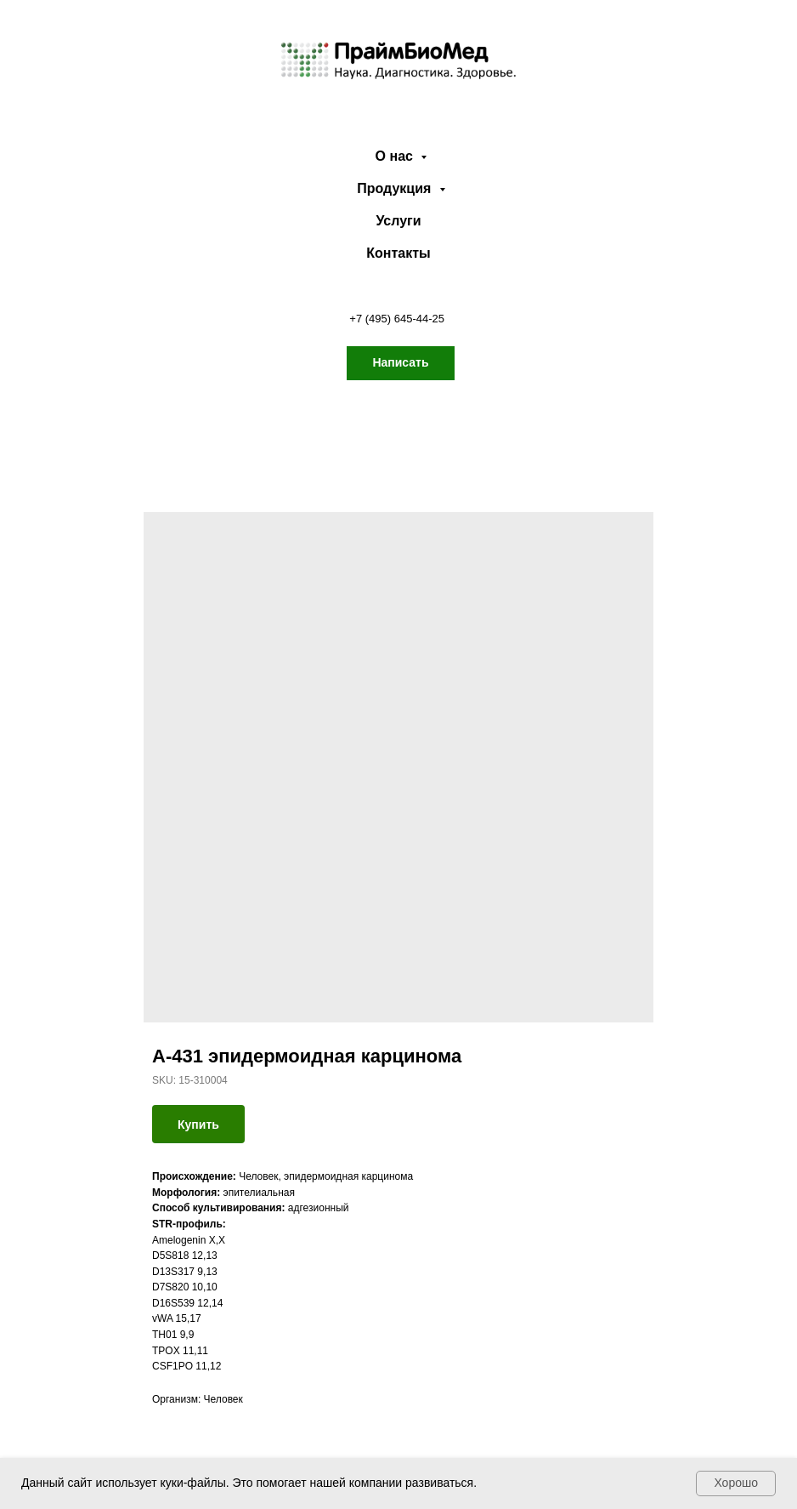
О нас (396, 156)
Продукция (396, 188)
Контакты (398, 253)
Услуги (398, 221)
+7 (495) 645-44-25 (396, 318)
